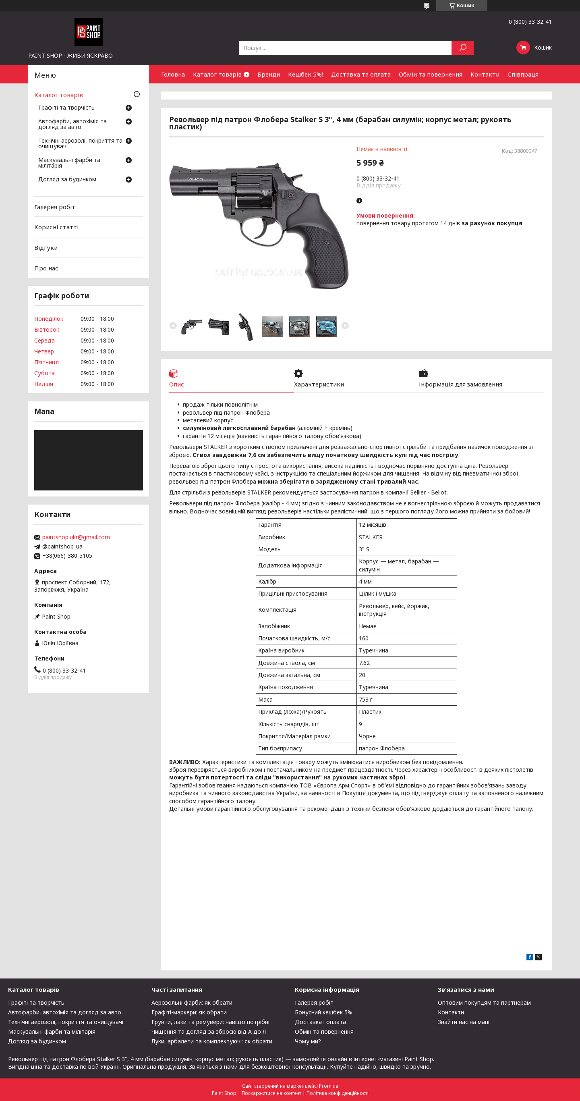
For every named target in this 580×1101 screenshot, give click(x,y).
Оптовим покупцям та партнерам (484, 1002)
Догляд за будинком (67, 180)
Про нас (46, 268)
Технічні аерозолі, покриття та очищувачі (80, 144)
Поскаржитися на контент (271, 1093)
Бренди (268, 74)
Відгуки (46, 247)
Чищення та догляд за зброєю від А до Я (208, 1031)
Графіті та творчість (66, 108)
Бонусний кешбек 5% (323, 1012)
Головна (173, 74)
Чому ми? (308, 1041)
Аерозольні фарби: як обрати (191, 1002)
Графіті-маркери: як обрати (189, 1012)
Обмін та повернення (430, 74)
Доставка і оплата (320, 1022)
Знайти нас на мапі (463, 1022)
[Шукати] (463, 48)
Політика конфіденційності (338, 1093)
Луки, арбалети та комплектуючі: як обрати (211, 1041)
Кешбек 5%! (305, 74)
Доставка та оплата (361, 74)
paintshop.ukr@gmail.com (76, 537)
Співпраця (523, 74)
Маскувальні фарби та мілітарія (69, 163)
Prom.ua (328, 1085)
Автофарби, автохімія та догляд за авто (72, 124)
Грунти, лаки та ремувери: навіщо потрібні (210, 1022)
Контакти (484, 74)
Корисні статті (56, 227)
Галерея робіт (54, 207)
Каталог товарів (217, 74)
